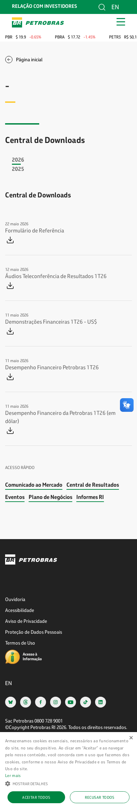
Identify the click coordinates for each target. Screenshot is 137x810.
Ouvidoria (15, 599)
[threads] (25, 702)
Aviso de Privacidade (26, 621)
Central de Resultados (92, 484)
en (115, 7)
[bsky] (10, 702)
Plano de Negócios (50, 496)
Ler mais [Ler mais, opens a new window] (13, 775)
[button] (68, 783)
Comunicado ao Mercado (33, 484)
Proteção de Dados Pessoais (33, 632)
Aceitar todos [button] (36, 797)
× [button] (131, 738)
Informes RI (90, 496)
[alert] (68, 771)
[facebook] (40, 702)
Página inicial (29, 59)
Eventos (15, 496)
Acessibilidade (19, 610)
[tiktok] (85, 702)
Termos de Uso (20, 642)
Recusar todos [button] (100, 797)
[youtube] (70, 702)
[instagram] (55, 702)
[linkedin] (100, 702)
